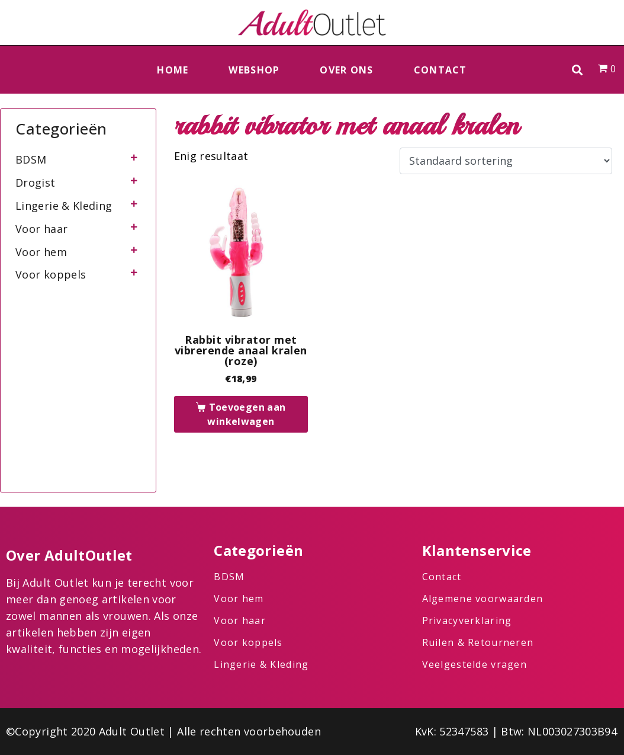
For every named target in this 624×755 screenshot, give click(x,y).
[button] (577, 69)
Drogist (35, 182)
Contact (440, 69)
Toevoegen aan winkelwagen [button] (246, 414)
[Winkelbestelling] (506, 161)
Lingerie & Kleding (63, 206)
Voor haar (41, 229)
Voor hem (41, 252)
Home (172, 69)
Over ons (346, 69)
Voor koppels (50, 274)
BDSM (30, 159)
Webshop (254, 69)
